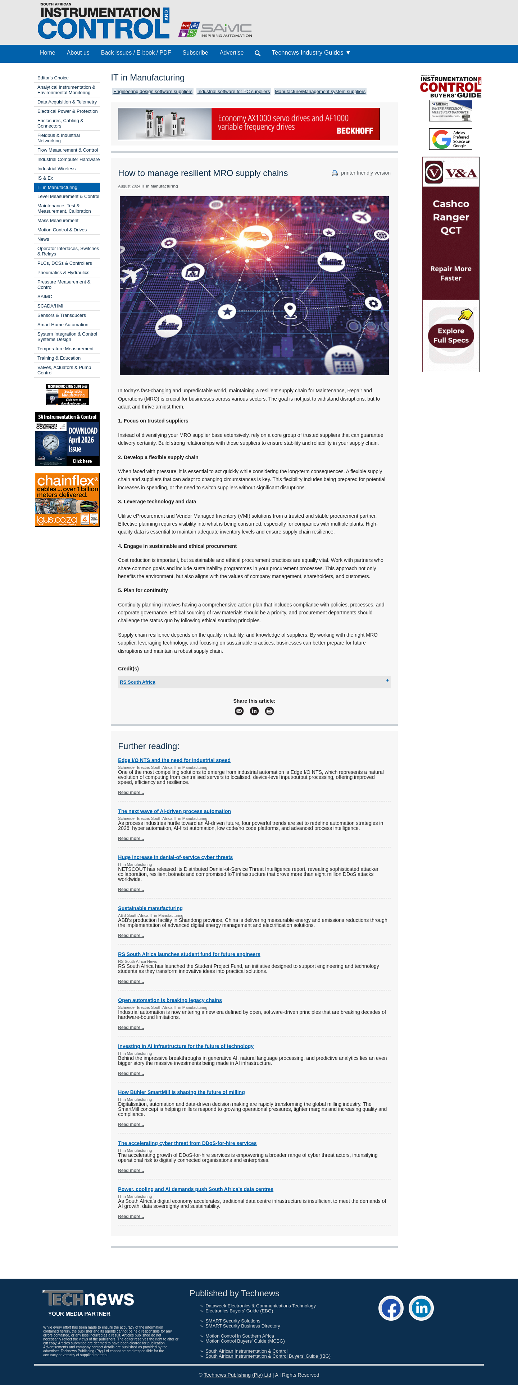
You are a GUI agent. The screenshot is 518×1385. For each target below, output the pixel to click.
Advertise (232, 53)
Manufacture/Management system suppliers (320, 91)
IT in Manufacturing (57, 187)
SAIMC (44, 296)
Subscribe (195, 53)
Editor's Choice (53, 77)
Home (47, 53)
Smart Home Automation (62, 324)
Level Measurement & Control (68, 196)
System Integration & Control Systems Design (67, 336)
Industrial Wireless (56, 168)
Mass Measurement (57, 220)
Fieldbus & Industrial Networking (58, 138)
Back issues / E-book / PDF (136, 53)
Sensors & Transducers (61, 315)
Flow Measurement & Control (67, 150)
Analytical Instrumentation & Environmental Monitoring (66, 89)
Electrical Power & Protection (67, 111)
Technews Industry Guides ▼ (311, 52)
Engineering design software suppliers (152, 91)
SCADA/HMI (50, 306)
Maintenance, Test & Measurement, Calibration (64, 208)
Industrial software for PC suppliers (233, 91)
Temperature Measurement (65, 348)
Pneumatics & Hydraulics (63, 272)
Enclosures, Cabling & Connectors (60, 123)
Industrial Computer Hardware (68, 159)
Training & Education (59, 358)
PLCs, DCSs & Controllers (64, 263)
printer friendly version (360, 173)
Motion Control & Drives (62, 229)
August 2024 (129, 186)
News (43, 239)
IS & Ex (45, 178)
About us (78, 53)
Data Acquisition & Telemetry (67, 102)
